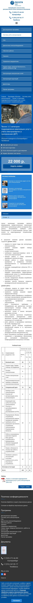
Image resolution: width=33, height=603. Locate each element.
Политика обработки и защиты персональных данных (16, 502)
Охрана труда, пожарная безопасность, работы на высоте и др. (14, 67)
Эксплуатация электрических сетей (13, 73)
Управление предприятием (10, 61)
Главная (3, 96)
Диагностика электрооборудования (13, 45)
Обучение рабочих (8, 51)
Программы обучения (14, 96)
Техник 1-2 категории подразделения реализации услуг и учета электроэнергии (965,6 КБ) (18, 480)
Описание (5, 213)
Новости (3, 578)
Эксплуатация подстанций (10, 78)
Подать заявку (25, 487)
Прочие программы (8, 89)
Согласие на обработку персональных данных (14, 505)
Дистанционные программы (11, 29)
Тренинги (5, 56)
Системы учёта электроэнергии (12, 35)
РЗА (4, 40)
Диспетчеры (6, 84)
